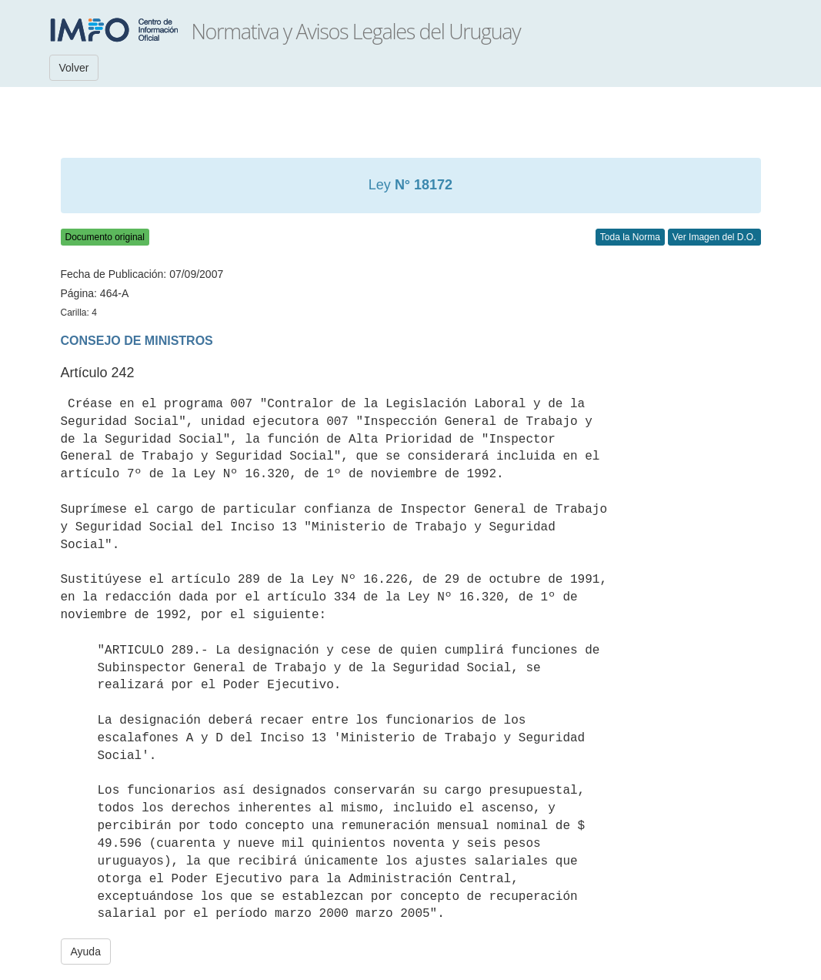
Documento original (105, 237)
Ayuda (86, 951)
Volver (74, 68)
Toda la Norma (630, 237)
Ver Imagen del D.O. (714, 237)
